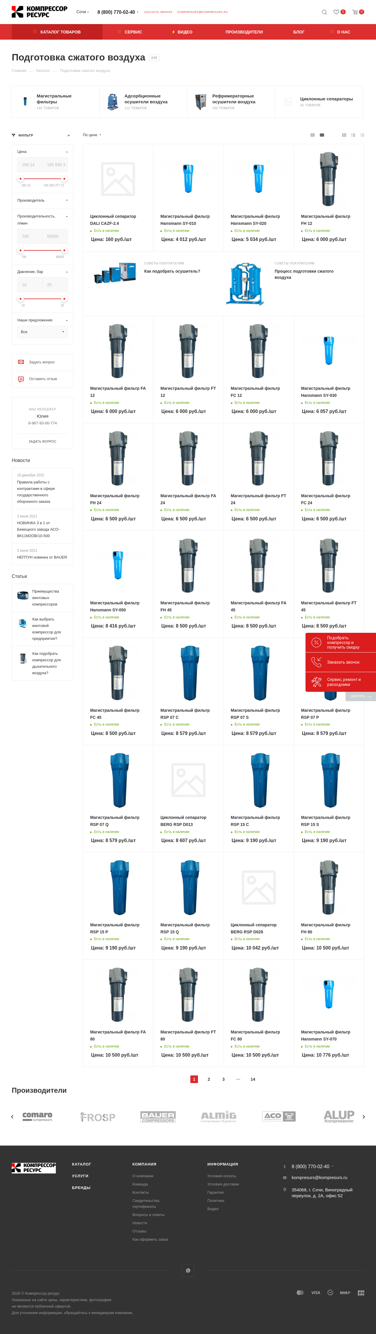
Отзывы (139, 1231)
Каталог (81, 1164)
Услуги (80, 1176)
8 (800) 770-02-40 (116, 12)
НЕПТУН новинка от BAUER (42, 557)
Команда (140, 1184)
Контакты (140, 1192)
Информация (222, 1164)
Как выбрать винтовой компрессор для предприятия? (46, 629)
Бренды (81, 1187)
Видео (213, 1209)
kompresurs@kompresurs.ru (202, 12)
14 (253, 1079)
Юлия (42, 416)
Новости (21, 460)
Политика (215, 1200)
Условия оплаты (221, 1176)
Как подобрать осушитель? (172, 271)
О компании (143, 1176)
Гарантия (215, 1192)
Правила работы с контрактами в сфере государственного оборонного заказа (36, 492)
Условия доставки (223, 1184)
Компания (144, 1164)
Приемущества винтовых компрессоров (45, 597)
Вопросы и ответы (148, 1214)
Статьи (19, 576)
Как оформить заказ (150, 1239)
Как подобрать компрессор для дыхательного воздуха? (46, 663)
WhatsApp (188, 1270)
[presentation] (12, 1117)
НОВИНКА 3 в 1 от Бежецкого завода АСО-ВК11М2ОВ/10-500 (38, 529)
